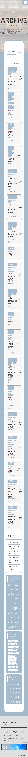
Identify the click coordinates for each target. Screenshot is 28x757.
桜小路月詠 (16, 594)
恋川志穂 (15, 622)
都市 (10, 319)
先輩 (15, 664)
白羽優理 (15, 613)
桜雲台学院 (11, 98)
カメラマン (11, 655)
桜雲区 (10, 72)
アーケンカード (13, 551)
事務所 (10, 229)
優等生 (10, 105)
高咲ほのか (16, 627)
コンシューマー (13, 658)
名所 (10, 468)
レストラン (11, 271)
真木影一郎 (17, 688)
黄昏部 (14, 644)
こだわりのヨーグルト (17, 697)
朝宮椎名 (15, 585)
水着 (10, 644)
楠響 (14, 603)
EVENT (5, 723)
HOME (5, 721)
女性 (10, 100)
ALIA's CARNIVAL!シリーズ (12, 69)
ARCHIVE (13, 723)
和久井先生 (17, 692)
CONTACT (6, 724)
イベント (15, 641)
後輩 (10, 652)
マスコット (11, 667)
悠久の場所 (16, 652)
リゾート (10, 395)
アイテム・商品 (13, 560)
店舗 (10, 74)
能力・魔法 (12, 557)
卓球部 (10, 664)
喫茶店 (10, 446)
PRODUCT (13, 721)
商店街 (14, 72)
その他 (11, 569)
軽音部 (14, 650)
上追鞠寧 (17, 684)
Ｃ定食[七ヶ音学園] (17, 701)
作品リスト (12, 542)
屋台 (10, 661)
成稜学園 (16, 647)
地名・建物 (12, 566)
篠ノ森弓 (15, 598)
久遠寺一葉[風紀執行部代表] (16, 608)
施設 (10, 393)
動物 (14, 661)
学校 (10, 650)
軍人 (10, 641)
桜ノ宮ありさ (16, 589)
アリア (10, 647)
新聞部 (10, 154)
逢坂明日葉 (16, 617)
